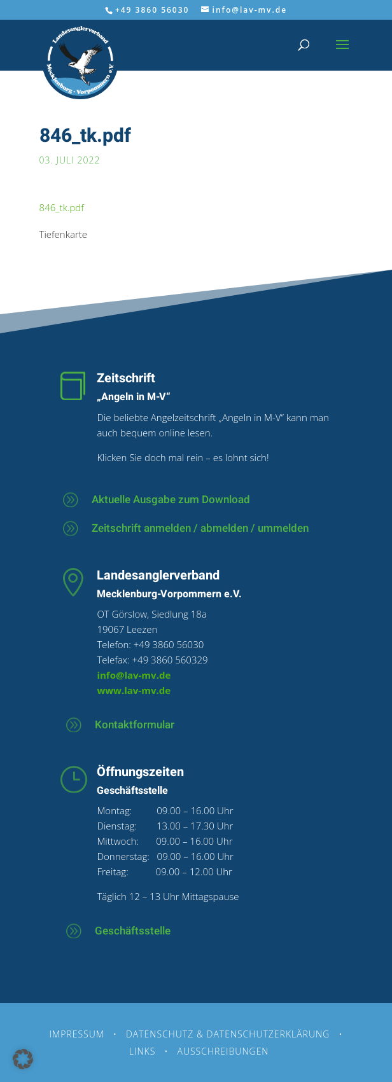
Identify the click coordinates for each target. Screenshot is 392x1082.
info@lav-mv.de (134, 675)
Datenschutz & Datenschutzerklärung (228, 1034)
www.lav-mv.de (134, 690)
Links (142, 1051)
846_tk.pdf (61, 207)
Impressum (77, 1034)
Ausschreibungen (223, 1051)
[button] (23, 1059)
